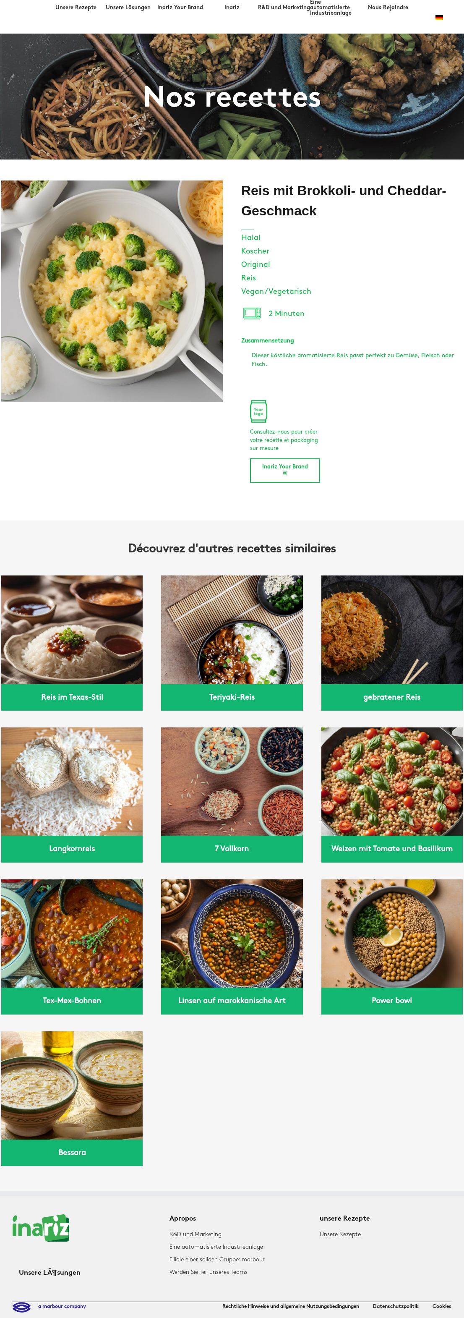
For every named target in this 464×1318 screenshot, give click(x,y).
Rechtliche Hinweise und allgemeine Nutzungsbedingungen (290, 1306)
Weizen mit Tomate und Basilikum (392, 849)
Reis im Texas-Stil (72, 697)
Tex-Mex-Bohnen (72, 1000)
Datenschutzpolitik (396, 1306)
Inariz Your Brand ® (285, 470)
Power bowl (392, 1000)
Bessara (72, 1152)
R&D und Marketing (195, 1234)
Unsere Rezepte (340, 1234)
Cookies (442, 1306)
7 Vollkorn (232, 849)
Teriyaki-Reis (232, 697)
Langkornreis (72, 849)
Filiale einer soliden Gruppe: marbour (217, 1259)
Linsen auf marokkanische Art (232, 1000)
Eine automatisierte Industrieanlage (216, 1247)
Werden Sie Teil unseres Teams (208, 1272)
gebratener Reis (391, 697)
